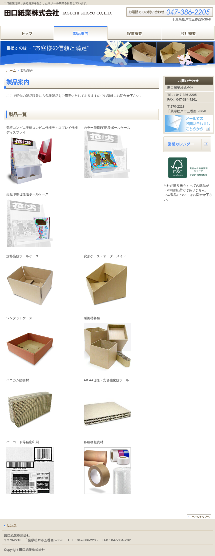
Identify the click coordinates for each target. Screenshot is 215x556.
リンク (11, 525)
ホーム (11, 70)
